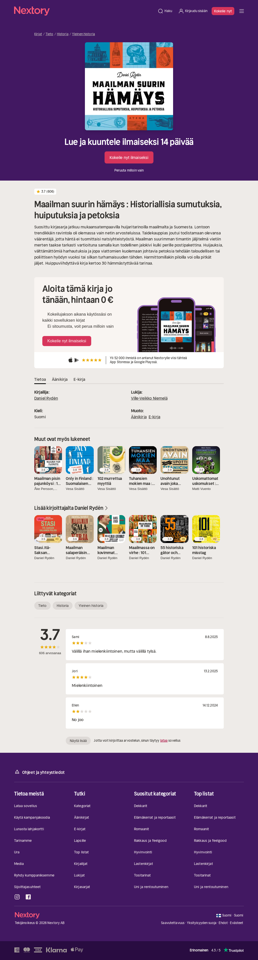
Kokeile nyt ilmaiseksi (129, 157)
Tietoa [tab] (40, 379)
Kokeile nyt (223, 11)
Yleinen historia (83, 34)
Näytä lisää (78, 740)
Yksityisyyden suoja (201, 923)
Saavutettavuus (172, 923)
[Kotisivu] (84, 11)
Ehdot (223, 923)
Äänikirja (139, 416)
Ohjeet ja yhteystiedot (39, 772)
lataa (164, 740)
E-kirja (154, 416)
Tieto (49, 34)
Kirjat (38, 34)
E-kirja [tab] (79, 379)
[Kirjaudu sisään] (192, 11)
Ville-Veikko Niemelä (149, 398)
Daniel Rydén (46, 398)
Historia (63, 34)
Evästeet (236, 923)
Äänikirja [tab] (60, 379)
